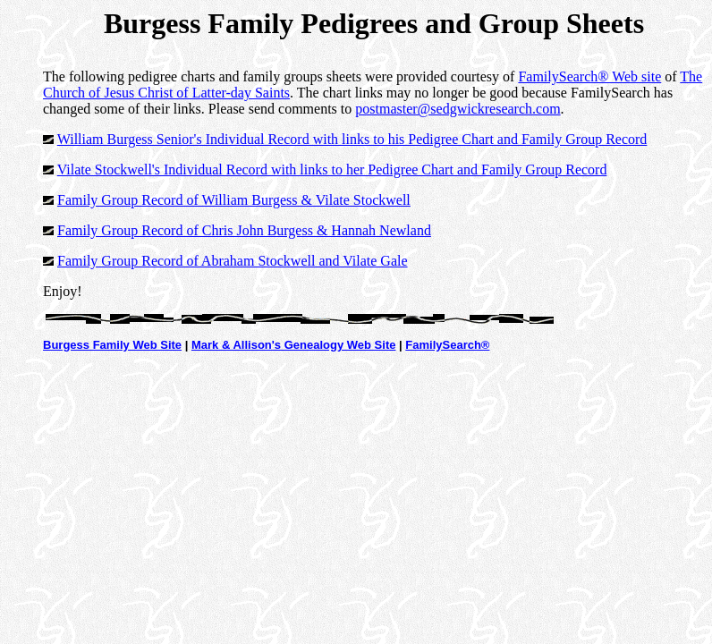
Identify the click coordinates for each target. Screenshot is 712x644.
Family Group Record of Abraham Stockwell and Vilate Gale (232, 260)
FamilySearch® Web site (589, 76)
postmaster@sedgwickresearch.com (457, 108)
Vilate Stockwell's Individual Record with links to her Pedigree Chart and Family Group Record (332, 169)
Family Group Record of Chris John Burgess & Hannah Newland (244, 230)
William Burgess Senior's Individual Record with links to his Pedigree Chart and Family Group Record (352, 139)
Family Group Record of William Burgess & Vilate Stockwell (234, 200)
